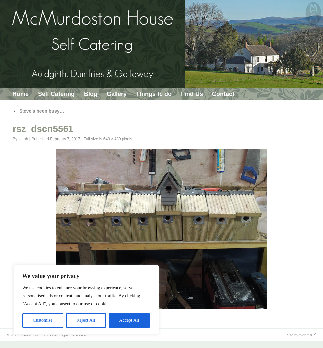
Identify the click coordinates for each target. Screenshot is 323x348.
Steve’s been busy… (38, 111)
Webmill (307, 335)
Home (20, 94)
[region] (86, 300)
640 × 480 (112, 139)
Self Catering (56, 94)
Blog (90, 94)
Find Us (192, 94)
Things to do (154, 94)
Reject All (85, 320)
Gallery (117, 94)
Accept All (129, 320)
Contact (223, 94)
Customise (42, 320)
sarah (23, 139)
